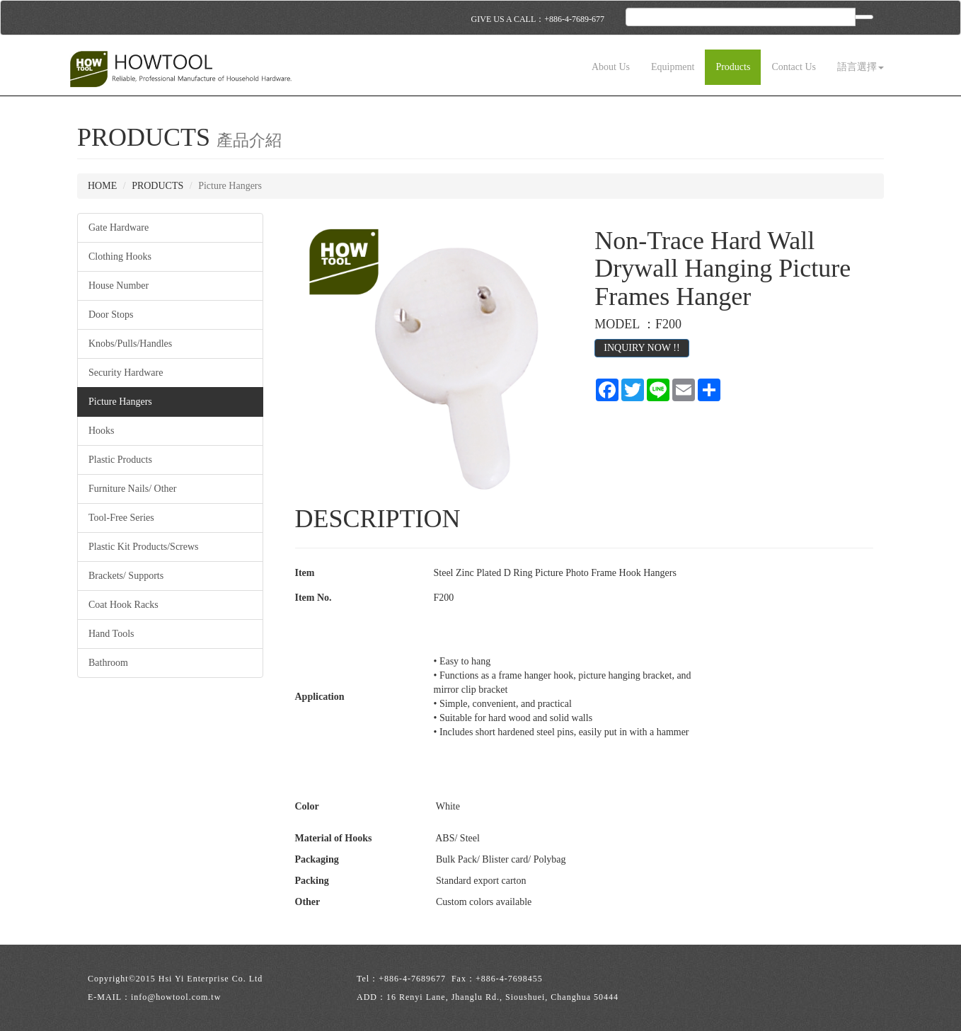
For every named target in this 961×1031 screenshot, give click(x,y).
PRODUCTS (157, 185)
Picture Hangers (120, 401)
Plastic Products (120, 459)
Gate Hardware (118, 227)
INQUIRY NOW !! (641, 347)
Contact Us (793, 67)
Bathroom (108, 662)
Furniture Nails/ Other (132, 488)
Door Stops (110, 314)
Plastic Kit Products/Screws (143, 546)
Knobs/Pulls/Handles (130, 343)
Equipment (672, 67)
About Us (611, 67)
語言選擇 (860, 67)
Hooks (101, 430)
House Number (118, 285)
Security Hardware (125, 372)
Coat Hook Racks (123, 604)
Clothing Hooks (119, 256)
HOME (102, 185)
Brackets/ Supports (125, 575)
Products (732, 67)
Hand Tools (111, 633)
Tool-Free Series (121, 517)
